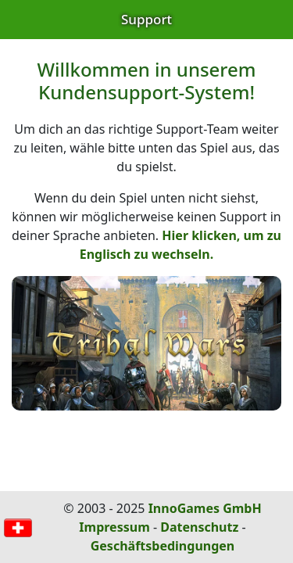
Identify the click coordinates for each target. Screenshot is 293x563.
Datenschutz (199, 527)
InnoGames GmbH (205, 508)
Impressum (114, 527)
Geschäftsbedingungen (163, 545)
